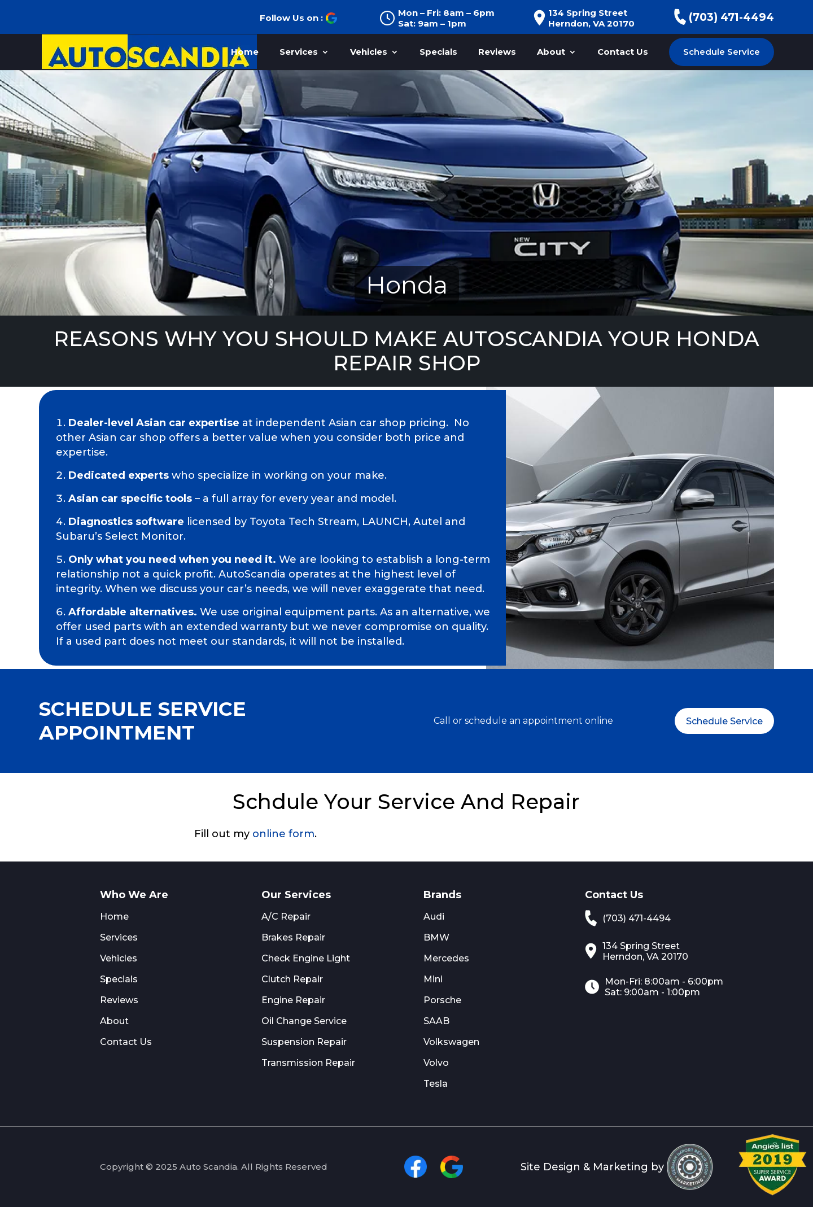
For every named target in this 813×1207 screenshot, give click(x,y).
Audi (433, 916)
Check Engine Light (305, 958)
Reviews (497, 52)
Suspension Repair (304, 1042)
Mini (433, 979)
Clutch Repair (292, 979)
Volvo (436, 1062)
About (551, 52)
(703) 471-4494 (724, 16)
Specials (438, 52)
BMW (436, 937)
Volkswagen (451, 1042)
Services (298, 52)
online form (283, 834)
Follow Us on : (298, 18)
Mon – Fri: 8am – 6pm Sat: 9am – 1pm (437, 18)
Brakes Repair (293, 937)
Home (245, 52)
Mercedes (446, 958)
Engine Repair (293, 1000)
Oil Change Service (304, 1021)
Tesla (435, 1083)
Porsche (442, 1000)
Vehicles (368, 52)
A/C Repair (286, 916)
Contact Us (622, 52)
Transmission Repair (308, 1062)
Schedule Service (721, 51)
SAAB (436, 1021)
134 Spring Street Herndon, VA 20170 (584, 18)
